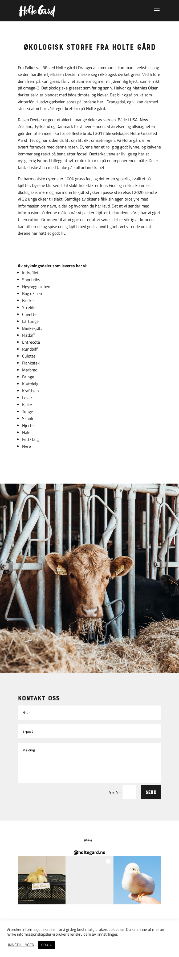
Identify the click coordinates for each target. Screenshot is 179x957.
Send (150, 792)
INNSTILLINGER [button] (21, 945)
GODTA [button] (46, 944)
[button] (42, 880)
